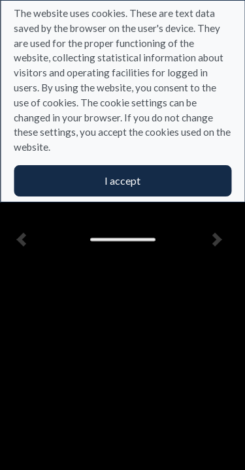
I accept (122, 180)
